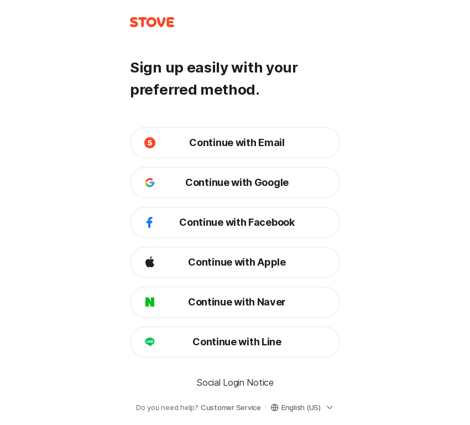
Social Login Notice (234, 382)
